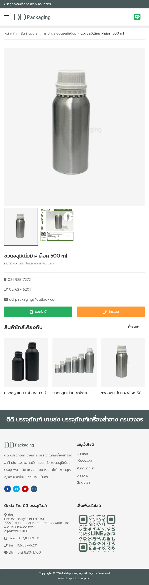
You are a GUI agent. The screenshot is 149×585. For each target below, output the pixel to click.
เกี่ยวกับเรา (84, 461)
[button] (38, 312)
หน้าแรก (82, 453)
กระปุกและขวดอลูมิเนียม (59, 33)
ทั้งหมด (134, 327)
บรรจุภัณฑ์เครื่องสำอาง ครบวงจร (27, 4)
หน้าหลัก (11, 33)
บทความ (82, 475)
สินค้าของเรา (30, 33)
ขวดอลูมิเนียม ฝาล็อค (69, 393)
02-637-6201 (27, 545)
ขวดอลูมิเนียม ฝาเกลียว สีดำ (27, 393)
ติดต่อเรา (83, 482)
